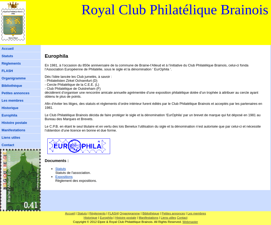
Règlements (11, 63)
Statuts (7, 56)
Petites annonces (15, 93)
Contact (8, 145)
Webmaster (190, 221)
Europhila (9, 115)
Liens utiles (11, 138)
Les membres (13, 100)
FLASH (7, 71)
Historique (10, 108)
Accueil (8, 49)
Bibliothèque (12, 86)
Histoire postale (14, 123)
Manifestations (13, 130)
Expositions (64, 177)
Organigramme (14, 78)
